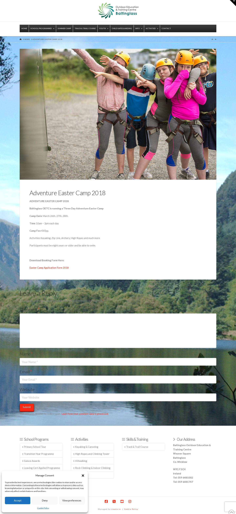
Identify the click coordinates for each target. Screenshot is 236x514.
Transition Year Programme (38, 453)
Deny (45, 500)
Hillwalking (80, 460)
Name (26, 353)
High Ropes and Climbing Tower (91, 453)
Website (27, 389)
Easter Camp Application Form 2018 (49, 267)
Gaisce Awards (31, 460)
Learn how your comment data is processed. (84, 413)
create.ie (116, 509)
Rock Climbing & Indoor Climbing (92, 467)
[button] (83, 475)
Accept (17, 500)
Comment (29, 309)
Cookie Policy (43, 508)
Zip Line (78, 474)
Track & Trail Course (136, 446)
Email (26, 371)
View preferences (71, 500)
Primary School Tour (34, 446)
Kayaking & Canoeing (85, 446)
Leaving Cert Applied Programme (41, 467)
